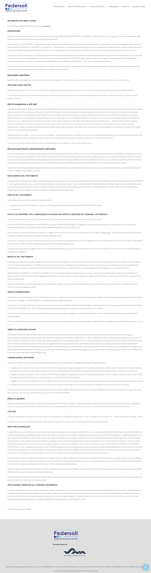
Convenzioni (113, 6)
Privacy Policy (140, 567)
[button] (146, 567)
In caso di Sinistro (97, 6)
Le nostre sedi (59, 6)
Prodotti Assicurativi (77, 6)
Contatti (125, 6)
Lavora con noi (139, 6)
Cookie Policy (57, 571)
